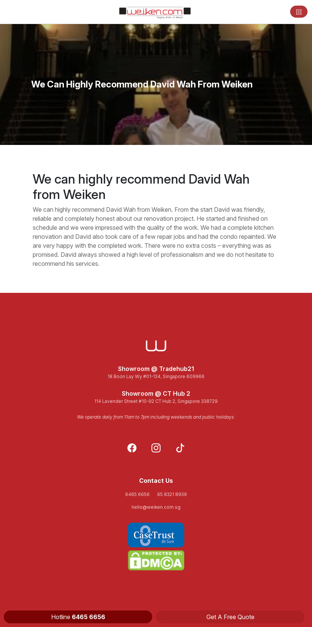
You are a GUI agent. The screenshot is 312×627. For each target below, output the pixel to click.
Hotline (78, 617)
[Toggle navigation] (298, 12)
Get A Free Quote (230, 617)
